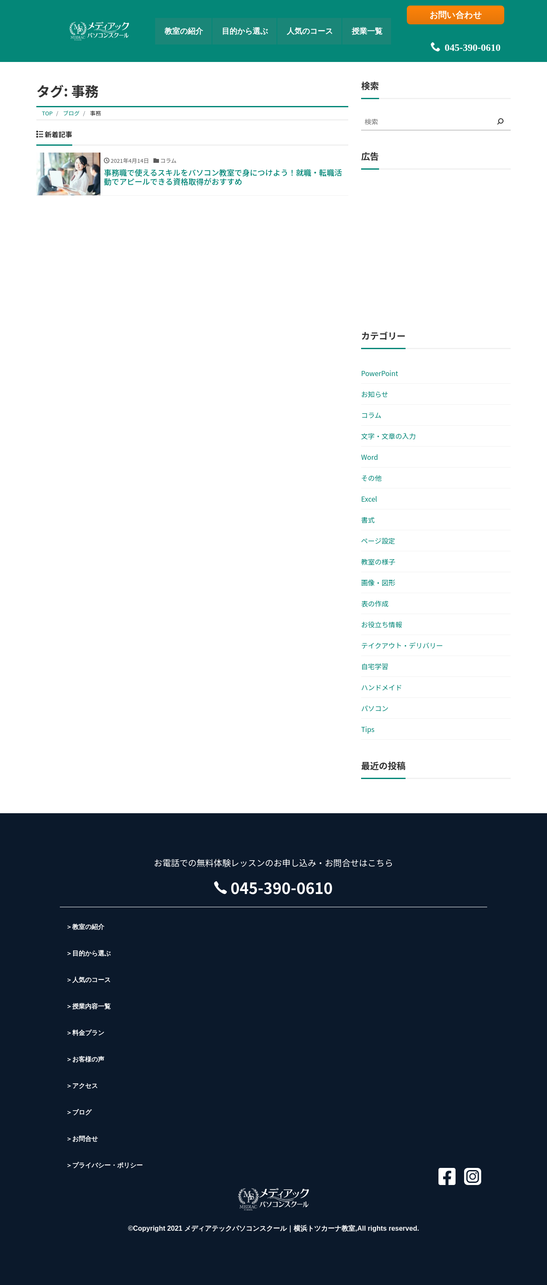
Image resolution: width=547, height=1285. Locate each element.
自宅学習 (374, 666)
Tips (367, 729)
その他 (371, 478)
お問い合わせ (459, 16)
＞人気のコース (90, 979)
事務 (95, 113)
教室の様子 (378, 561)
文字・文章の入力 (388, 436)
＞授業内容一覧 (90, 1006)
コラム (371, 415)
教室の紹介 (169, 23)
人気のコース (317, 23)
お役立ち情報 (381, 624)
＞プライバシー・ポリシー (107, 1165)
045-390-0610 (459, 34)
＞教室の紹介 (86, 926)
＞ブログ (79, 1112)
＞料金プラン (86, 1032)
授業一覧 (383, 23)
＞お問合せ (83, 1138)
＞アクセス (83, 1085)
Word (369, 457)
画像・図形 (378, 582)
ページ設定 (378, 540)
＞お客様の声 (86, 1059)
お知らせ (374, 394)
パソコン (374, 708)
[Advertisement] (436, 250)
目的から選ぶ (240, 23)
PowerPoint (379, 373)
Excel (369, 499)
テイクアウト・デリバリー (402, 645)
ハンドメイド (381, 687)
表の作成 (374, 603)
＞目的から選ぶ (90, 953)
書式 (368, 520)
